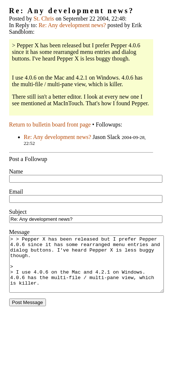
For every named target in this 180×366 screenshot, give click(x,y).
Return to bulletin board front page (50, 124)
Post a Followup (28, 159)
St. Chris (43, 18)
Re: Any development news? (72, 25)
